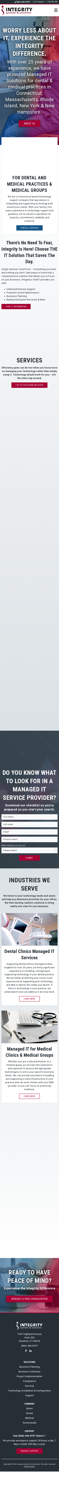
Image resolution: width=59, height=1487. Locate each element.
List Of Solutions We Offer (29, 385)
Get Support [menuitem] (39, 2)
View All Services (29, 228)
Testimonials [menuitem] (29, 1438)
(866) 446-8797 (29, 1361)
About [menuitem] (29, 1424)
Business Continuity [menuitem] (30, 1387)
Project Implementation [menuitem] (29, 1391)
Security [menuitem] (29, 1401)
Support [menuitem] (29, 1410)
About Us (29, 123)
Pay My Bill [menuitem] (53, 2)
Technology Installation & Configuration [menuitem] (29, 1406)
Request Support (29, 1466)
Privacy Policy (29, 1482)
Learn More (29, 1014)
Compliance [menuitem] (29, 1396)
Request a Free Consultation (29, 1314)
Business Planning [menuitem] (29, 1382)
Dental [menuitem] (29, 1428)
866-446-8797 (23, 2)
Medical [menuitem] (29, 1433)
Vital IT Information (16, 306)
